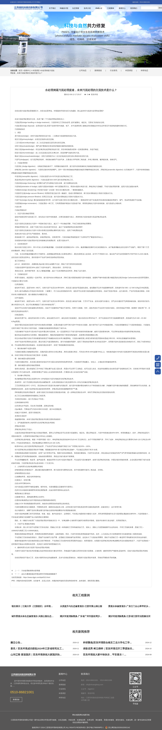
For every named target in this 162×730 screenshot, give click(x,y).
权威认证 (99, 8)
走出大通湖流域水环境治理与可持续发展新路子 (39, 574)
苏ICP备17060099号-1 (95, 727)
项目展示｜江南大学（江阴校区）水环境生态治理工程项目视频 (33, 606)
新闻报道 (98, 70)
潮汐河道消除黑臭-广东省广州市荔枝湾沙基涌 (81, 616)
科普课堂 (36, 70)
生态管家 (75, 8)
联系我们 (133, 8)
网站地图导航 (85, 715)
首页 (20, 70)
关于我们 (52, 8)
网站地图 (75, 715)
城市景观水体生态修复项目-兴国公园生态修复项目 (33, 616)
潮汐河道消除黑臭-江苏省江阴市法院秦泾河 (129, 616)
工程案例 (110, 8)
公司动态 (82, 70)
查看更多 (16, 699)
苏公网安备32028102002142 (117, 727)
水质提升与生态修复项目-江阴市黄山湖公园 (81, 606)
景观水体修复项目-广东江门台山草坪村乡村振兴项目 (130, 606)
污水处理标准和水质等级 (30, 571)
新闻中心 (122, 8)
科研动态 (144, 70)
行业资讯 (113, 70)
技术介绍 (87, 8)
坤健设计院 (64, 8)
